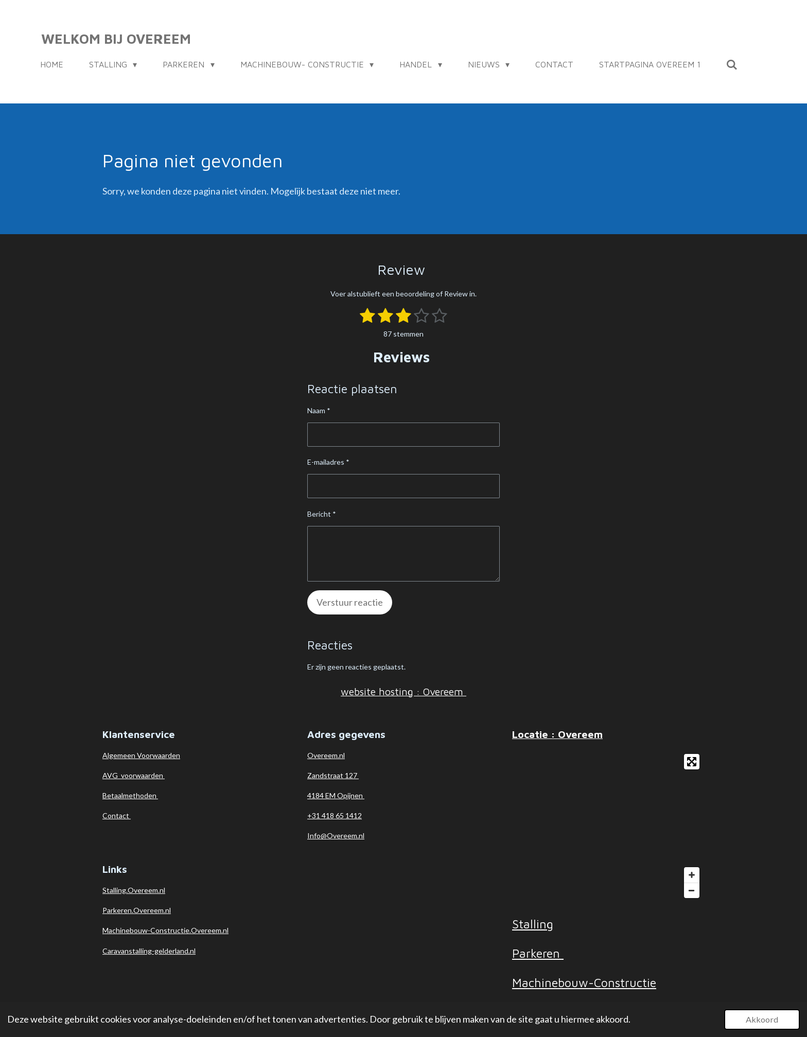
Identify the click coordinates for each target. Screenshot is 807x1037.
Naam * (318, 410)
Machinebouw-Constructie (584, 982)
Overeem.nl (326, 755)
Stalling (532, 924)
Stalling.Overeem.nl (133, 890)
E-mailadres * (328, 462)
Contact (116, 815)
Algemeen (119, 755)
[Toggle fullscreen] (691, 761)
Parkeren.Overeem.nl (136, 910)
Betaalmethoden (130, 795)
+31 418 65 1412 (334, 815)
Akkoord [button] (762, 1019)
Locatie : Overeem (557, 734)
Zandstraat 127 (333, 775)
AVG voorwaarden (133, 775)
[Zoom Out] (691, 890)
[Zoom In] (691, 875)
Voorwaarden (158, 755)
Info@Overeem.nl (335, 835)
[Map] (608, 826)
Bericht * (321, 513)
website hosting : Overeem (403, 691)
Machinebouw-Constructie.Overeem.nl (165, 930)
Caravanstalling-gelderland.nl (149, 950)
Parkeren (538, 953)
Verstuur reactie (350, 602)
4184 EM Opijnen (335, 795)
